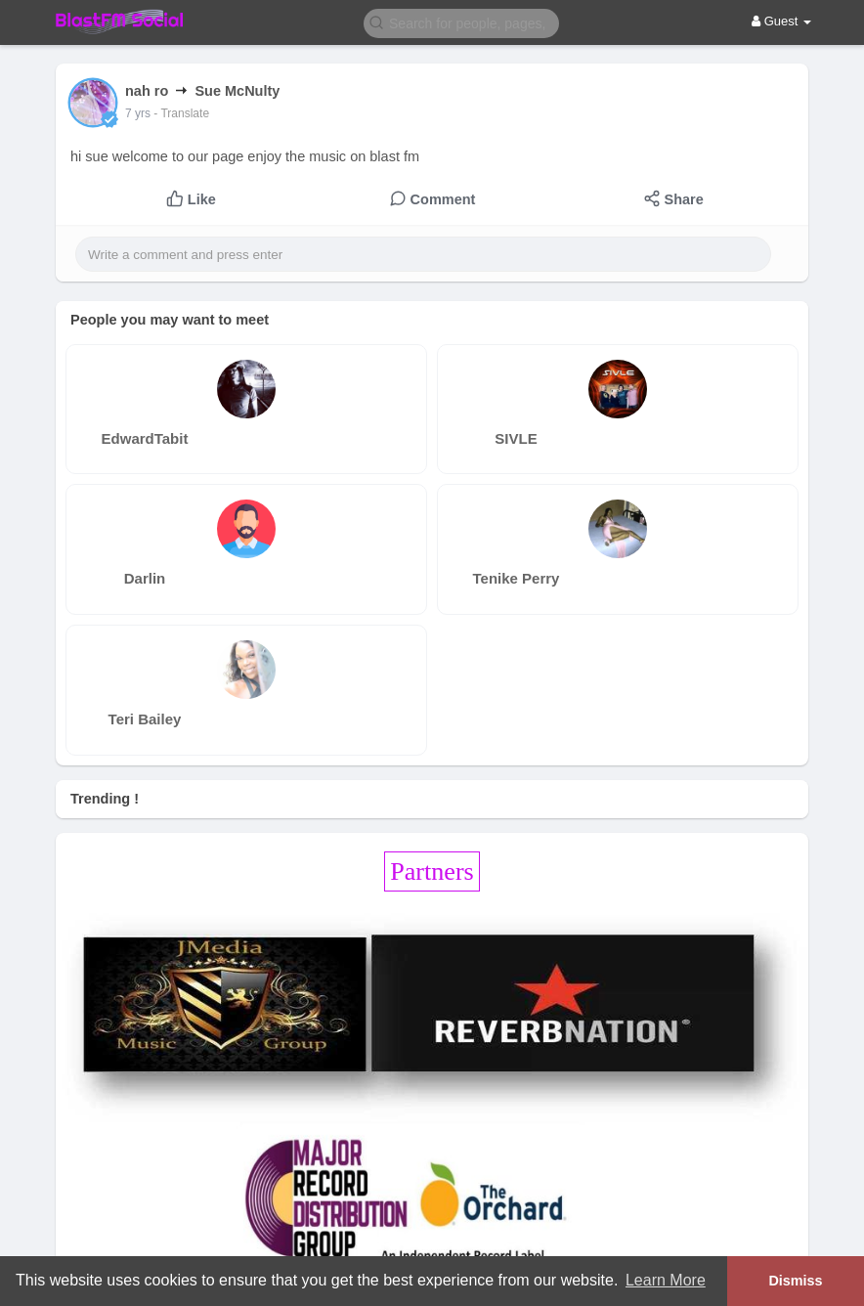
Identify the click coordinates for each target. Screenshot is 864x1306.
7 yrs (138, 113)
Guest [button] (781, 21)
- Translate (181, 113)
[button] (461, 22)
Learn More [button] (666, 1280)
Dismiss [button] (795, 1280)
